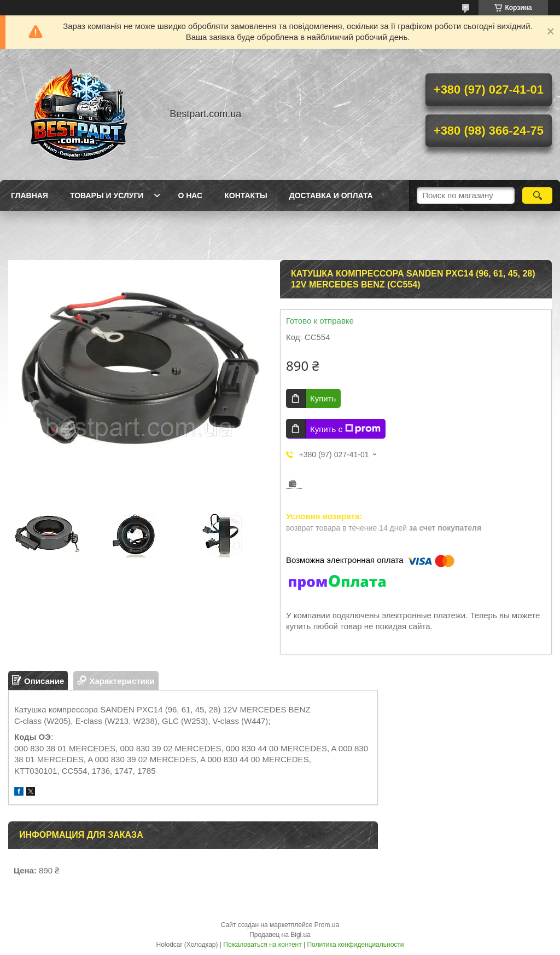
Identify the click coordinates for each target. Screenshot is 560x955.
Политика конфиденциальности (355, 944)
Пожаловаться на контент (262, 944)
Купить (323, 398)
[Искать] (537, 195)
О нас (190, 195)
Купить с (345, 429)
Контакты (245, 195)
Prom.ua (326, 925)
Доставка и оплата (331, 195)
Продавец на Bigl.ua (280, 935)
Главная (29, 195)
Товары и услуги (107, 195)
